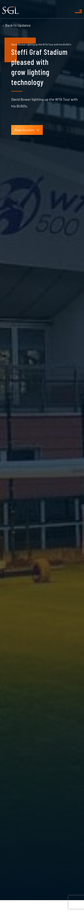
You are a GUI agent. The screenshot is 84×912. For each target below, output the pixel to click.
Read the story (27, 130)
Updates (18, 25)
